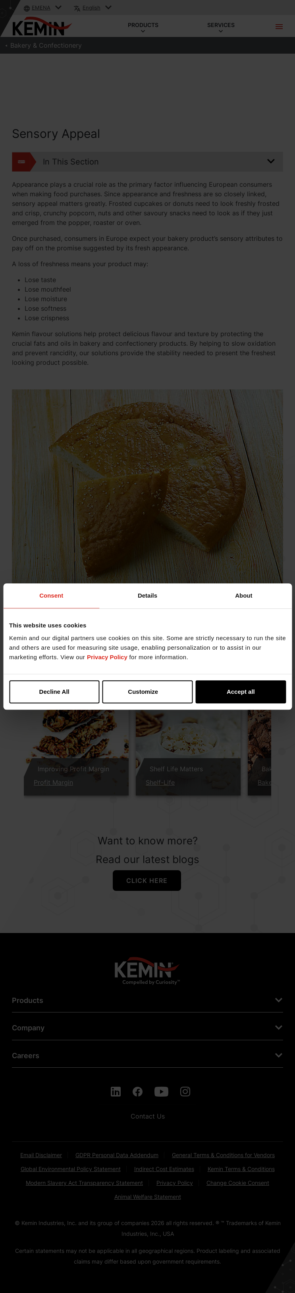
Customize (148, 691)
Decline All (54, 691)
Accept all (241, 691)
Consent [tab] (51, 595)
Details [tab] (147, 595)
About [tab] (243, 595)
